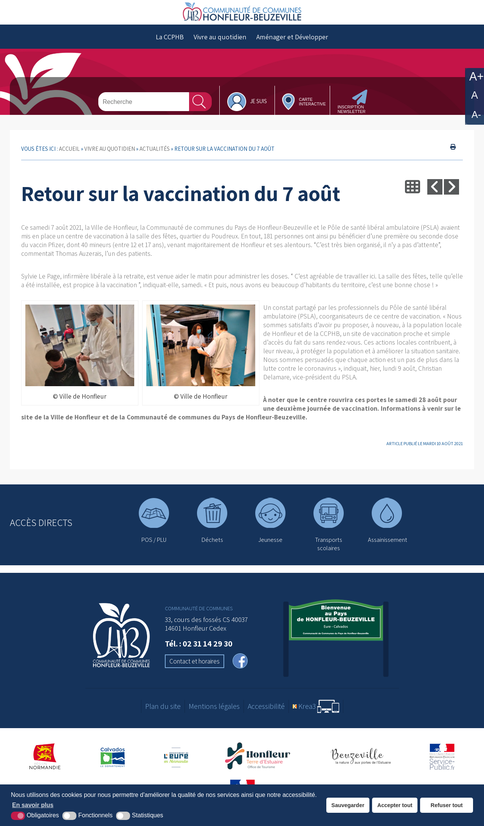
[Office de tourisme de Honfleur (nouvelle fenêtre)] (260, 764)
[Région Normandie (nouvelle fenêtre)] (45, 764)
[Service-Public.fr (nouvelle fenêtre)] (442, 764)
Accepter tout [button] (395, 805)
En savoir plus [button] (32, 805)
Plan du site (163, 714)
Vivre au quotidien (220, 44)
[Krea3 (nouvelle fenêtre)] (316, 713)
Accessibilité (266, 714)
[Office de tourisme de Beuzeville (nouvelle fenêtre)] (360, 764)
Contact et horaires (194, 668)
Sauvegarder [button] (347, 805)
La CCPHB (170, 44)
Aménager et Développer (292, 44)
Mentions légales (214, 714)
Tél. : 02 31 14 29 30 (199, 650)
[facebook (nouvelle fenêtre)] (240, 669)
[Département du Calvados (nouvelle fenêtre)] (113, 764)
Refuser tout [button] (447, 805)
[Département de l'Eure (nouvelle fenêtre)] (177, 764)
